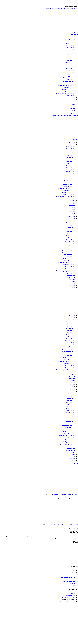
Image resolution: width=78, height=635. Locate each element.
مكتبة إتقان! (71, 108)
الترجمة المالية (74, 552)
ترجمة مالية (69, 48)
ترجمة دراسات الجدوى (67, 83)
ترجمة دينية (69, 60)
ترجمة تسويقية (68, 66)
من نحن (72, 104)
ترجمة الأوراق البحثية (67, 91)
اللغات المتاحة (71, 102)
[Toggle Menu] (76, 36)
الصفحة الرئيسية (70, 39)
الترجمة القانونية (73, 546)
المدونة (72, 106)
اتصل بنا (72, 110)
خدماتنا (72, 41)
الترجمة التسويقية (73, 559)
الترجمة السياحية (73, 548)
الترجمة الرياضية (68, 64)
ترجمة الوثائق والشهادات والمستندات (63, 93)
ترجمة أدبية (69, 54)
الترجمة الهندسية (68, 62)
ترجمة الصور (69, 96)
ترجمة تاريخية (69, 52)
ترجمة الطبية (69, 50)
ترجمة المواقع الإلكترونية (66, 73)
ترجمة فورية (69, 79)
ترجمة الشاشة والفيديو (66, 75)
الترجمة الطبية (74, 550)
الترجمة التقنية (68, 68)
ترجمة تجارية (69, 56)
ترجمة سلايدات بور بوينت (66, 87)
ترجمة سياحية (69, 58)
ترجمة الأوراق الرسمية (66, 89)
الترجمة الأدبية (74, 554)
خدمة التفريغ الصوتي (67, 77)
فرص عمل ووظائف (70, 100)
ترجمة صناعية (69, 43)
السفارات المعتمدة (70, 98)
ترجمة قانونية (68, 45)
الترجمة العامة (68, 71)
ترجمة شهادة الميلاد (67, 81)
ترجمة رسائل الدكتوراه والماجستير (64, 85)
